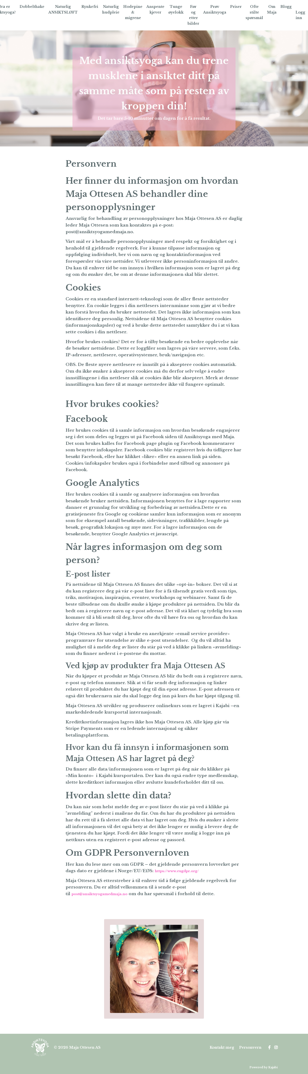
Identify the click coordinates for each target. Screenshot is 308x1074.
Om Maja (273, 10)
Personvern (250, 1048)
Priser (236, 7)
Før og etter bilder (193, 15)
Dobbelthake (30, 7)
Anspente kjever (155, 10)
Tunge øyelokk (175, 10)
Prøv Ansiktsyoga (214, 10)
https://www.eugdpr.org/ (182, 871)
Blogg (287, 7)
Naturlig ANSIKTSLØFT (62, 10)
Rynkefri (89, 7)
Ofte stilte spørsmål (255, 12)
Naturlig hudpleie (110, 10)
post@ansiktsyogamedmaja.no (105, 894)
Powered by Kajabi (263, 1067)
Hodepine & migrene (132, 12)
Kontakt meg (222, 1048)
